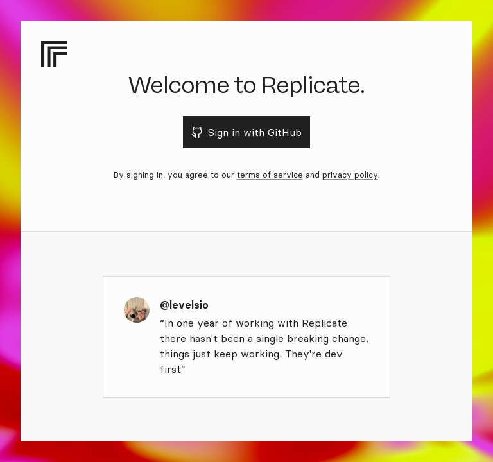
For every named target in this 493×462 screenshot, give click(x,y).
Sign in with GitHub (246, 132)
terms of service (270, 174)
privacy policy (350, 174)
